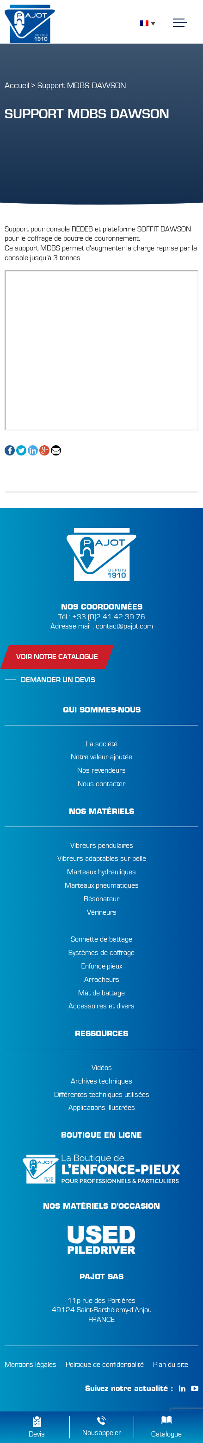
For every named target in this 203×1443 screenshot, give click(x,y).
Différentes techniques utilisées (101, 1094)
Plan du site (170, 1364)
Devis (37, 1434)
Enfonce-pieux (101, 966)
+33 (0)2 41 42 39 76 (108, 617)
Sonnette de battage (101, 939)
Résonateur (101, 899)
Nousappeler (101, 1433)
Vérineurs (102, 912)
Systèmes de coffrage (101, 953)
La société (101, 744)
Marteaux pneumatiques (102, 885)
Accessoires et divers (101, 1006)
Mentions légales (30, 1364)
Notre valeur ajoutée (101, 757)
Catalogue (166, 1434)
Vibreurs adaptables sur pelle (101, 858)
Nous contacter (101, 784)
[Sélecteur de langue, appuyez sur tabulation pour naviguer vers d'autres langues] (147, 23)
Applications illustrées (101, 1107)
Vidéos (102, 1068)
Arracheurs (101, 979)
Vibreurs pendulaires (101, 845)
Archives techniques (101, 1081)
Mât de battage (101, 993)
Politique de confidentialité (105, 1364)
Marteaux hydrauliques (101, 872)
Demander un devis (58, 680)
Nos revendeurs (101, 770)
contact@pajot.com (124, 626)
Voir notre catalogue (57, 657)
